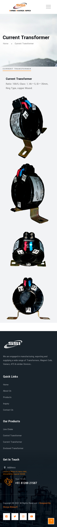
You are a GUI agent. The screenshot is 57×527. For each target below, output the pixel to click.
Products (7, 397)
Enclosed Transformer (13, 448)
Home (6, 384)
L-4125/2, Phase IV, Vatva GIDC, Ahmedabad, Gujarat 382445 (15, 473)
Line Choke (8, 429)
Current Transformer (12, 442)
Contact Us (8, 410)
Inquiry (6, 403)
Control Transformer (12, 435)
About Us (7, 390)
